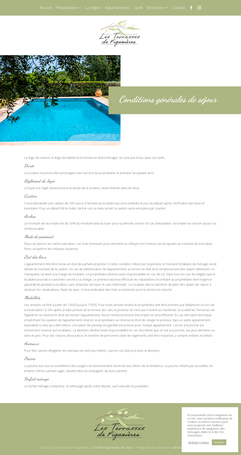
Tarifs (138, 8)
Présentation (66, 8)
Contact (178, 8)
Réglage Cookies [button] (198, 442)
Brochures (155, 8)
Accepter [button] (219, 442)
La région (93, 8)
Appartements (117, 8)
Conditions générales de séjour (112, 447)
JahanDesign (181, 447)
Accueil (46, 8)
